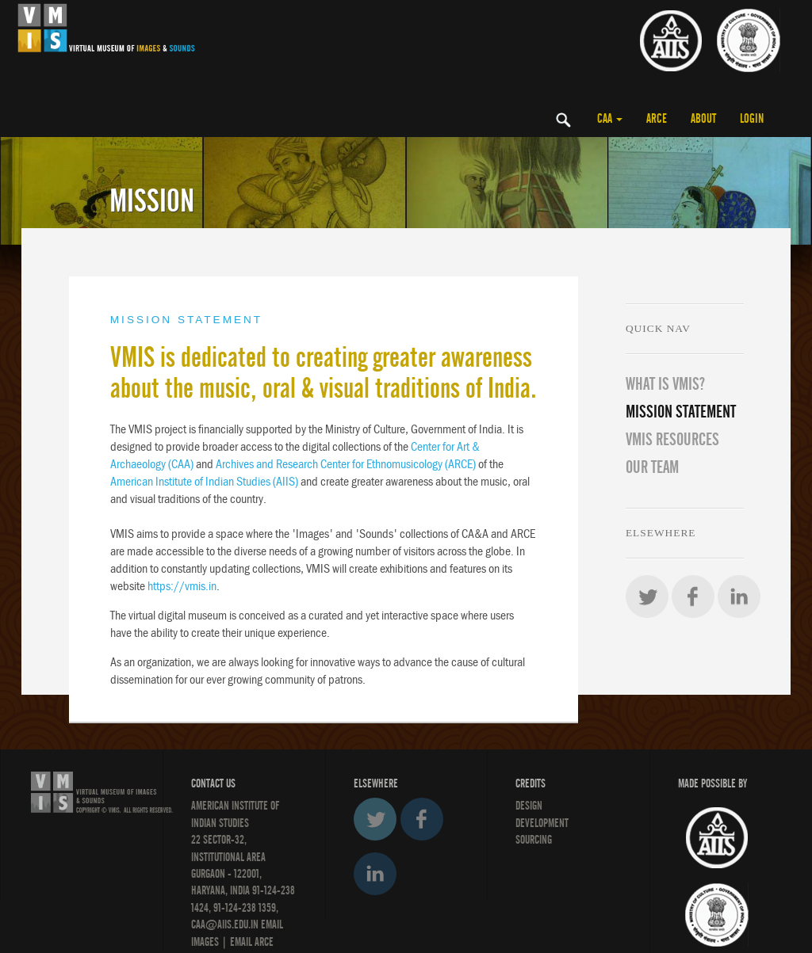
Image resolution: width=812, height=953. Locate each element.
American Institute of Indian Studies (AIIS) (204, 481)
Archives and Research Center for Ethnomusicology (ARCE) (346, 463)
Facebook (693, 596)
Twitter (647, 596)
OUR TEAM (652, 467)
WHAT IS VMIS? (665, 384)
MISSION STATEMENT (681, 412)
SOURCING (533, 840)
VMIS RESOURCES (672, 439)
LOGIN (752, 119)
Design (528, 806)
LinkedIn (739, 596)
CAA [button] (609, 119)
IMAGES (205, 942)
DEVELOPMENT (542, 823)
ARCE (656, 119)
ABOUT (703, 119)
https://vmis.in (181, 585)
